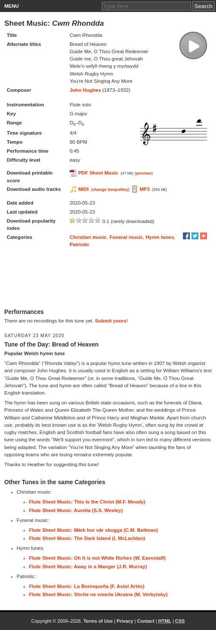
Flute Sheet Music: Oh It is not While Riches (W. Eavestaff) (97, 558)
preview (144, 173)
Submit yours (110, 320)
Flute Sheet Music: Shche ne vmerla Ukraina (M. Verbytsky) (98, 594)
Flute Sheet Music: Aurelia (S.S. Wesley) (76, 510)
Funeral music (126, 237)
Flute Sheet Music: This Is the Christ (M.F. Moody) (87, 501)
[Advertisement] (108, 278)
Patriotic (79, 244)
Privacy (124, 621)
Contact (146, 621)
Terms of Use (98, 621)
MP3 (145, 189)
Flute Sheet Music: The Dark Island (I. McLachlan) (87, 538)
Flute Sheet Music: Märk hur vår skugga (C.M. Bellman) (93, 530)
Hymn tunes (160, 237)
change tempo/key (110, 189)
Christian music (88, 237)
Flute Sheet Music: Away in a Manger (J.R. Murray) (88, 566)
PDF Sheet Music (98, 172)
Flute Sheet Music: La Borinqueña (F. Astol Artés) (87, 586)
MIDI (83, 189)
